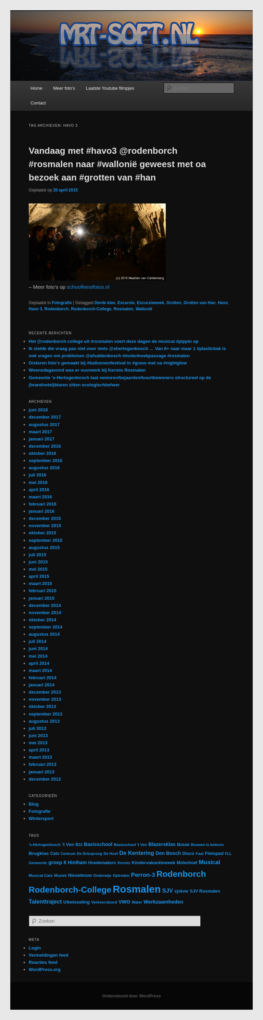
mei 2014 (38, 656)
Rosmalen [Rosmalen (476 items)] (137, 889)
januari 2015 (41, 598)
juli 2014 (37, 641)
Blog (34, 804)
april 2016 (39, 489)
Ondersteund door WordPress (131, 996)
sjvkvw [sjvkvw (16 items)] (181, 891)
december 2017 (45, 417)
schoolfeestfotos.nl (88, 287)
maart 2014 (40, 670)
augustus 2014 (44, 634)
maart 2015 (40, 583)
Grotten (173, 302)
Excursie (126, 302)
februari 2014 (43, 677)
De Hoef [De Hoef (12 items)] (110, 853)
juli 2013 (37, 728)
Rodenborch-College (91, 309)
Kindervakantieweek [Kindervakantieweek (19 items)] (153, 862)
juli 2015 (37, 554)
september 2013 (45, 714)
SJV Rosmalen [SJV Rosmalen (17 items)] (205, 891)
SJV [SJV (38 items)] (167, 890)
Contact (38, 102)
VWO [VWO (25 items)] (124, 902)
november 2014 (45, 612)
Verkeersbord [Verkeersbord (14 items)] (104, 902)
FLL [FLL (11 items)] (228, 853)
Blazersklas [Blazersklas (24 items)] (161, 844)
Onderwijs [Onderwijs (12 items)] (102, 875)
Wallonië (144, 309)
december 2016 (45, 446)
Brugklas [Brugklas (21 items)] (39, 853)
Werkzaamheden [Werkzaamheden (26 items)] (163, 902)
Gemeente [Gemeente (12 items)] (38, 863)
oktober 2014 (42, 619)
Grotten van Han (199, 302)
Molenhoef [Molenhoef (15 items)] (187, 862)
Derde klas (105, 302)
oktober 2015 (42, 532)
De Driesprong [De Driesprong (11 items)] (89, 853)
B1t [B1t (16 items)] (79, 844)
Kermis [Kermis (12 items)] (123, 863)
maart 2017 (40, 431)
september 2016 (45, 460)
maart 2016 (40, 496)
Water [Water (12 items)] (137, 902)
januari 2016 (41, 511)
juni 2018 (38, 409)
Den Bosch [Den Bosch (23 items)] (168, 853)
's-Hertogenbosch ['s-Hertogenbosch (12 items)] (45, 845)
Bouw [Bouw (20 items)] (183, 844)
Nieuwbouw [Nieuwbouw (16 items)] (80, 875)
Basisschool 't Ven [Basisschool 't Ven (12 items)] (130, 845)
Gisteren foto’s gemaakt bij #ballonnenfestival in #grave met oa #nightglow (108, 362)
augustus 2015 (44, 547)
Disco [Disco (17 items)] (188, 853)
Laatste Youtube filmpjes (110, 88)
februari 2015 (43, 590)
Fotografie (62, 302)
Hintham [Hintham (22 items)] (77, 862)
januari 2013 (41, 771)
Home (36, 88)
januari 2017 (41, 438)
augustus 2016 (44, 467)
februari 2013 (43, 764)
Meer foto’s (64, 88)
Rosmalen (123, 309)
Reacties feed (43, 962)
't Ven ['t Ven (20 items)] (68, 844)
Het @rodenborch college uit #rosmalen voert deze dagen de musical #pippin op (114, 341)
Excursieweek (150, 302)
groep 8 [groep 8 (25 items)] (57, 862)
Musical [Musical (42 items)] (209, 862)
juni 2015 (38, 561)
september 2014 (45, 627)
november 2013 (45, 699)
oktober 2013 (42, 706)
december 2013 (45, 692)
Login (35, 947)
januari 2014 (41, 684)
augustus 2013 (44, 721)
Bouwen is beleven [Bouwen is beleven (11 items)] (207, 845)
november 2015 (45, 525)
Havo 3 (35, 309)
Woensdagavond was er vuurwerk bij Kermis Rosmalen (87, 370)
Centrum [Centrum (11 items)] (68, 853)
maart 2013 (40, 757)
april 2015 (39, 576)
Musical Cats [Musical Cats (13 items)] (41, 875)
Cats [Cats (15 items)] (54, 853)
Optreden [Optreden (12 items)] (121, 875)
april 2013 (39, 749)
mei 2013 (38, 742)
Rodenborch (57, 309)
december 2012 (45, 779)
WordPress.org (45, 969)
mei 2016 (38, 482)
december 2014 (45, 605)
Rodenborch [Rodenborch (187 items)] (181, 874)
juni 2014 (38, 648)
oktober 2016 (42, 453)
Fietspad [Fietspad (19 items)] (214, 853)
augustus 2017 (44, 424)
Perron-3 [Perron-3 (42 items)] (143, 875)
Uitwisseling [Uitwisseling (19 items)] (76, 902)
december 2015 (45, 518)
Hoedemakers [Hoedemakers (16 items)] (102, 862)
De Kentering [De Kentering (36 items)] (136, 853)
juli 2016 (37, 474)
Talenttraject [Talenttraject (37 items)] (45, 901)
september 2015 (45, 540)
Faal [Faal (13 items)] (199, 853)
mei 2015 (38, 569)
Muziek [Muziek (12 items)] (60, 875)
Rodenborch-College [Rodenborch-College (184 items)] (70, 889)
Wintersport (41, 818)
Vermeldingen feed (48, 955)
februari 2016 (43, 504)
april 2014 (39, 663)
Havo (223, 302)
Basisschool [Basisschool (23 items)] (98, 844)
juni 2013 (38, 735)
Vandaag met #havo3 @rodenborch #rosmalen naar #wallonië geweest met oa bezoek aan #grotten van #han (117, 164)
